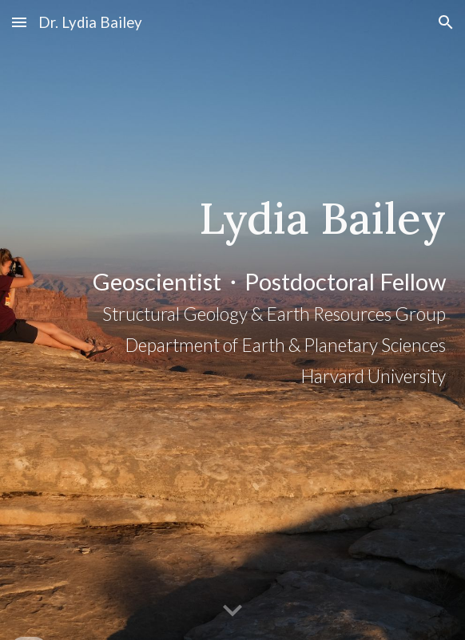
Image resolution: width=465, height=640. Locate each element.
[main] (232, 319)
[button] (19, 22)
